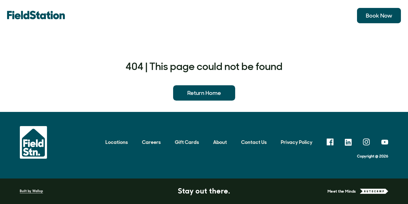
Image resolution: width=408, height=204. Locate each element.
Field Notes (225, 15)
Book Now (379, 15)
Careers (151, 142)
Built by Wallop (31, 191)
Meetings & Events (272, 15)
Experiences (157, 15)
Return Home (204, 93)
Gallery (192, 15)
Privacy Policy (297, 142)
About (313, 15)
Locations (116, 15)
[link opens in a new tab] (330, 142)
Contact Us (254, 142)
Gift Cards (187, 142)
